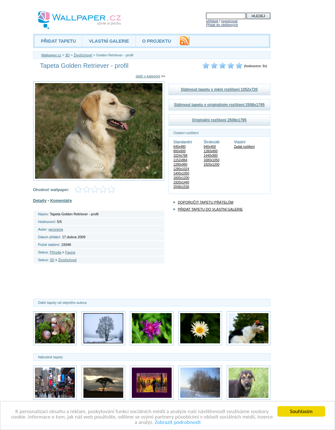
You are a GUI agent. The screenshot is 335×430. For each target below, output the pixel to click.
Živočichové (83, 55)
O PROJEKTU (156, 41)
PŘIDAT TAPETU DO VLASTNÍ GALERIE (210, 209)
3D (67, 55)
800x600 (180, 151)
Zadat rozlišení (244, 146)
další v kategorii (148, 76)
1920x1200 (212, 164)
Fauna (70, 252)
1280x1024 (181, 169)
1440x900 (211, 155)
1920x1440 (181, 182)
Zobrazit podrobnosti (178, 422)
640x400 (210, 146)
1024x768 (181, 155)
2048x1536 (181, 187)
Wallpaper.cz (51, 55)
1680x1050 (212, 160)
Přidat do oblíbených (222, 25)
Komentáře (61, 200)
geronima (55, 229)
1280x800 (211, 151)
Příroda (55, 252)
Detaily (40, 200)
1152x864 (181, 160)
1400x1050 (181, 173)
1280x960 (181, 164)
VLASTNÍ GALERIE (109, 41)
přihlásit (212, 21)
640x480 (180, 146)
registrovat (229, 21)
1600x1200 (181, 178)
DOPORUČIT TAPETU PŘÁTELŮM (205, 202)
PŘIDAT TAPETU (58, 41)
